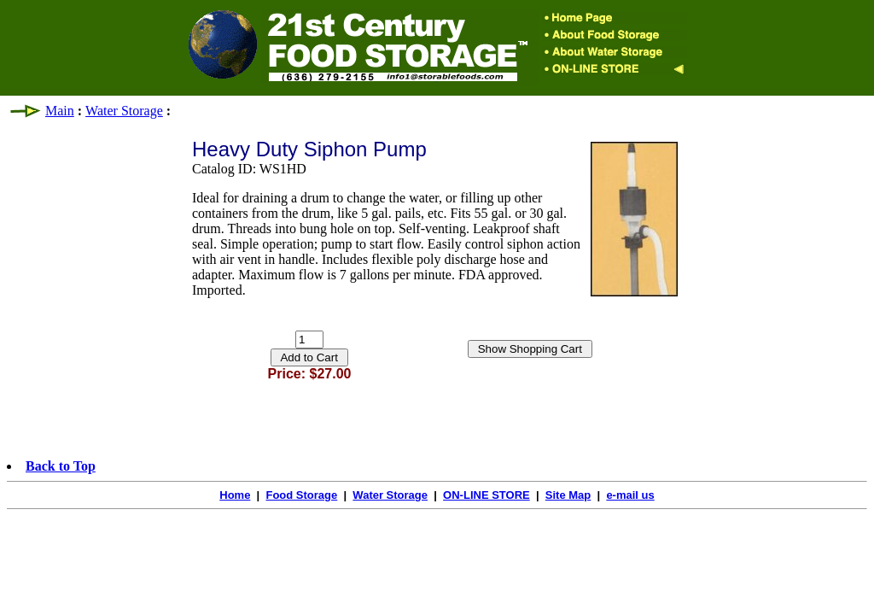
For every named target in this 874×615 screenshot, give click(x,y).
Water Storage (124, 110)
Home (234, 495)
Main (59, 110)
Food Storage (301, 495)
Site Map (568, 495)
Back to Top (61, 466)
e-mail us (630, 495)
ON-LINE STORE (486, 495)
